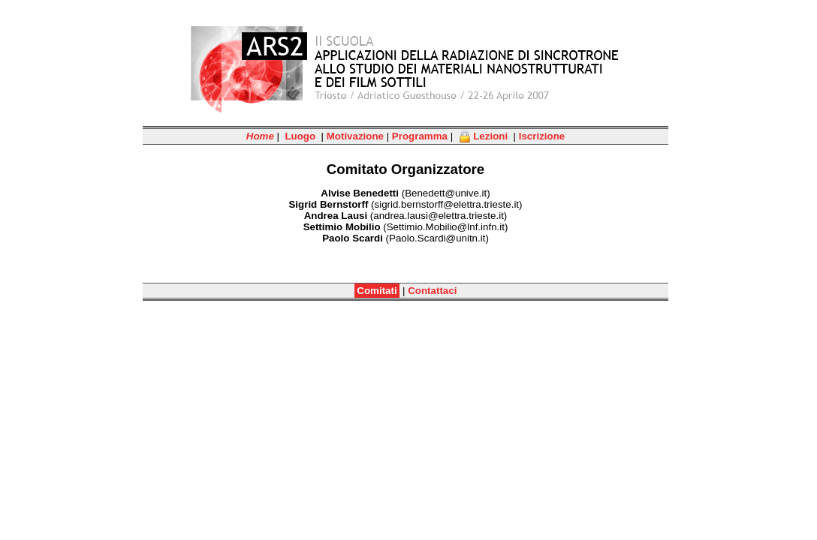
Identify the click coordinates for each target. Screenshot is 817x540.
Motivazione (355, 136)
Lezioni (483, 136)
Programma (420, 136)
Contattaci (432, 290)
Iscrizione (542, 136)
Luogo (300, 136)
